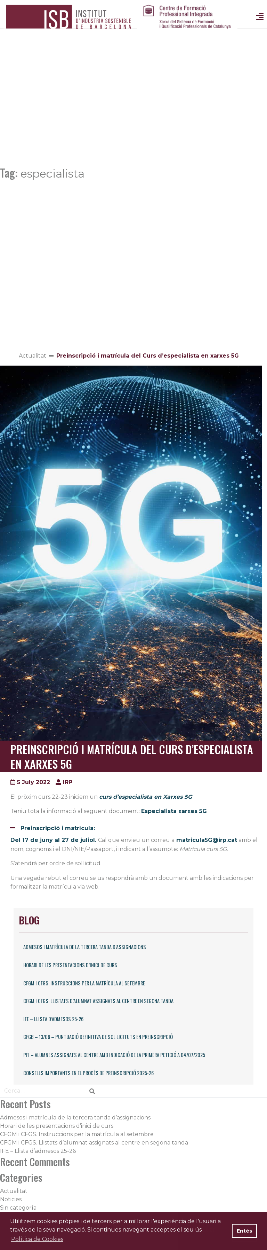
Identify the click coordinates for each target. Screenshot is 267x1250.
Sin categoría (18, 1207)
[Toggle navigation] (260, 17)
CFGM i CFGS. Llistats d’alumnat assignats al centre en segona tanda (98, 1001)
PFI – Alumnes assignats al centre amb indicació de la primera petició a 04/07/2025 (114, 1054)
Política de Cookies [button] (37, 1239)
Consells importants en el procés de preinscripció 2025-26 (88, 1073)
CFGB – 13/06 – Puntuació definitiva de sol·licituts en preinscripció (98, 1036)
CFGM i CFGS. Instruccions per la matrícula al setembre (84, 983)
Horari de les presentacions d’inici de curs (70, 965)
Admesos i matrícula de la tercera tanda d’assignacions (84, 947)
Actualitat (32, 355)
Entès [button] (244, 1231)
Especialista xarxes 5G (174, 811)
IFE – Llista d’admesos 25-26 (53, 1019)
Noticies (11, 1199)
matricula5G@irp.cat (206, 840)
